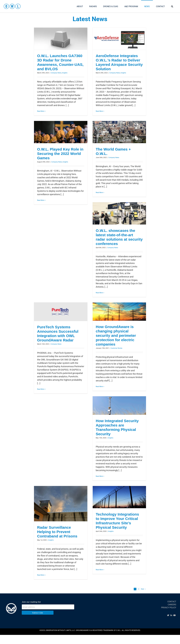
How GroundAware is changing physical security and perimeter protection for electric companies (116, 335)
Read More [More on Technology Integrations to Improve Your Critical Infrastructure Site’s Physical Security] (99, 570)
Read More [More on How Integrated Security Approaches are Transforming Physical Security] (99, 476)
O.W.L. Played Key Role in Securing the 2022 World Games (60, 153)
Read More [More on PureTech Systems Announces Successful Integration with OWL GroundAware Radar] (40, 389)
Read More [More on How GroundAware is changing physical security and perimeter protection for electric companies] (99, 386)
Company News (56, 73)
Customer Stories (116, 348)
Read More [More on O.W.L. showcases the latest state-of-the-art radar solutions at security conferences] (99, 293)
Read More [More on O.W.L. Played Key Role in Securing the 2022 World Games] (40, 200)
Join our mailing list (31, 602)
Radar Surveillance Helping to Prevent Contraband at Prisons (57, 531)
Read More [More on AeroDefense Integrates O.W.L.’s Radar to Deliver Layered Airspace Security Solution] (99, 111)
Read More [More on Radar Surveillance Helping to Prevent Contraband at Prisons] (40, 575)
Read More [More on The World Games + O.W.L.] (99, 192)
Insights (64, 73)
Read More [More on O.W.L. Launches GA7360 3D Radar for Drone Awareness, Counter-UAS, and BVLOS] (40, 111)
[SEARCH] (172, 6)
